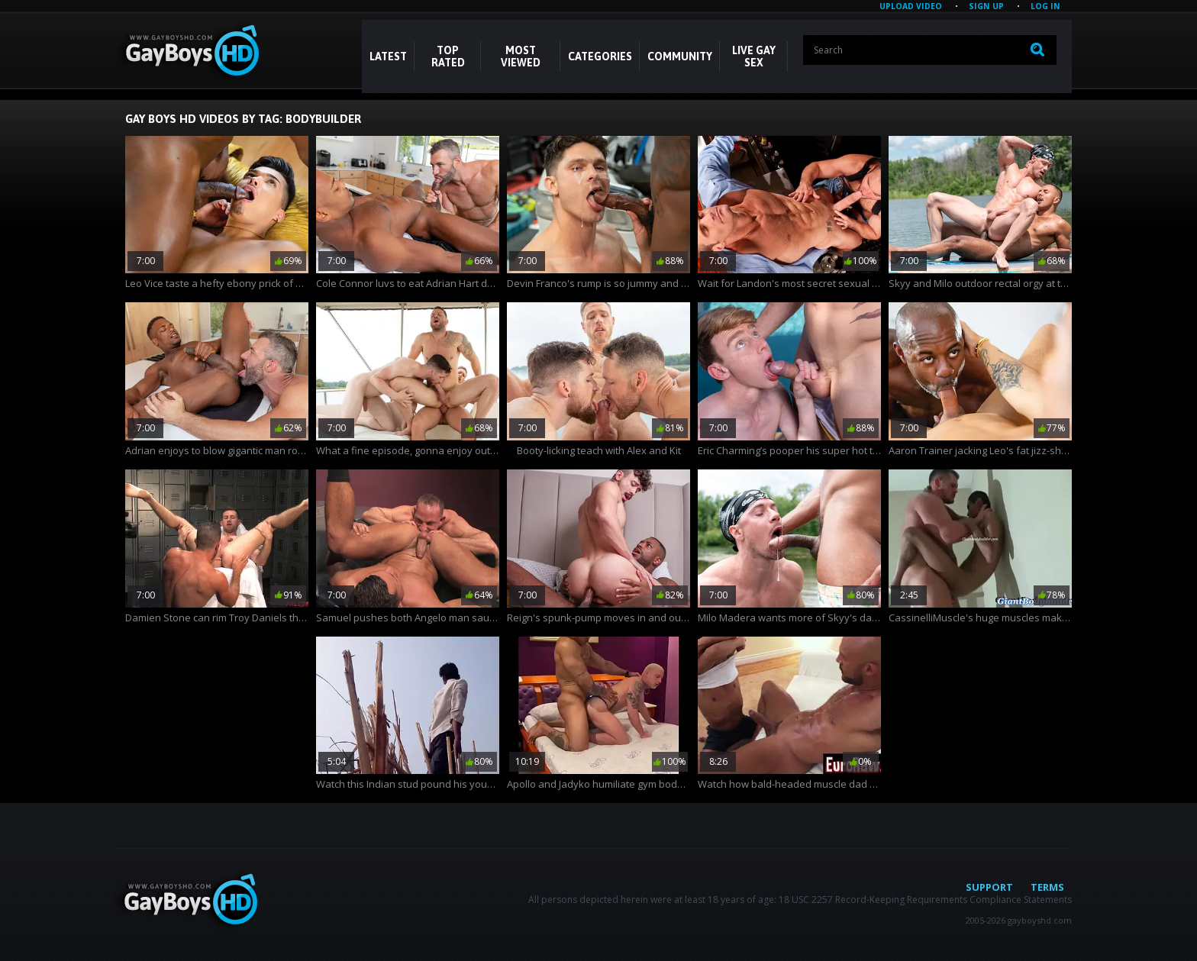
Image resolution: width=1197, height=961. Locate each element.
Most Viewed (520, 56)
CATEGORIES (600, 56)
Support (989, 887)
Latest (388, 56)
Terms (1047, 887)
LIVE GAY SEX (754, 56)
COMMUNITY (679, 56)
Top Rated (448, 56)
